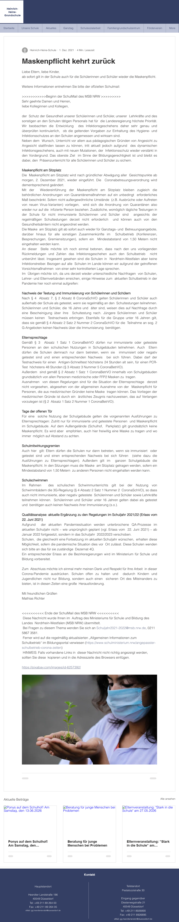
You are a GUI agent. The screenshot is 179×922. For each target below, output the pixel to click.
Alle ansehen (167, 798)
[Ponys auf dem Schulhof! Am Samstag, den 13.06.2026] (30, 820)
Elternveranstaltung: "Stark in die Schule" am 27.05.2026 (148, 843)
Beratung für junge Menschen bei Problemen (87, 843)
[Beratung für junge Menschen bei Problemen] (89, 820)
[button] (30, 28)
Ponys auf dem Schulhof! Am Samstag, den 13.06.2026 (28, 843)
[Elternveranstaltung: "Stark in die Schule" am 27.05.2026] (148, 820)
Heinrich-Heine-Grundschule (12, 12)
